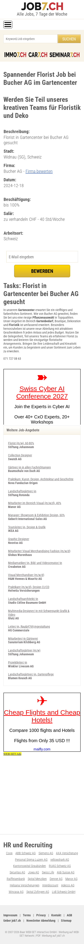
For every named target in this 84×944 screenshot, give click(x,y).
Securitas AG (17, 872)
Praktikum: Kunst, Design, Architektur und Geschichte (40, 479)
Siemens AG (46, 853)
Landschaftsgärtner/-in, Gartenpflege (31, 674)
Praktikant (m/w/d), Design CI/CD (28, 587)
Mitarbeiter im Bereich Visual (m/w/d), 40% (34, 503)
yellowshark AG (59, 859)
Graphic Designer (18, 539)
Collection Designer (20, 455)
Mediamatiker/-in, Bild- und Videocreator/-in (35, 563)
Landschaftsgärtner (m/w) (24, 650)
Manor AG (71, 879)
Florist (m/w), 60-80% (21, 443)
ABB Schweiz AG (25, 853)
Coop (9, 853)
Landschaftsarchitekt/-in (23, 599)
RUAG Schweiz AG (60, 866)
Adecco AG (67, 885)
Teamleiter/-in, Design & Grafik (26, 527)
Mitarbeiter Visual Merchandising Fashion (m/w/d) (39, 551)
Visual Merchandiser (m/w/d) (26, 575)
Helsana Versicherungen (24, 885)
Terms (27, 915)
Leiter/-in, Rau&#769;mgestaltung (29, 626)
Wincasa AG (16, 892)
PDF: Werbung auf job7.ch (50, 935)
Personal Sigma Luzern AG (31, 859)
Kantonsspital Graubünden (29, 866)
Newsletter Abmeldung (40, 920)
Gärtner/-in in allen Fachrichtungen (29, 467)
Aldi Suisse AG (65, 872)
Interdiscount (50, 885)
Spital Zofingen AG (37, 892)
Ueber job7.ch (12, 920)
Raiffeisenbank (16, 879)
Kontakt (56, 915)
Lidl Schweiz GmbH (63, 892)
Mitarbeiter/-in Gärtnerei (23, 638)
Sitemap (66, 920)
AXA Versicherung (67, 853)
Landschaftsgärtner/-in (22, 491)
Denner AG (56, 879)
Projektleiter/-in (17, 662)
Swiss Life (48, 872)
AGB (69, 915)
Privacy (41, 915)
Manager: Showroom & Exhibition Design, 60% (36, 515)
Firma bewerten (39, 171)
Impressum (10, 915)
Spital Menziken (37, 879)
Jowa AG (33, 872)
